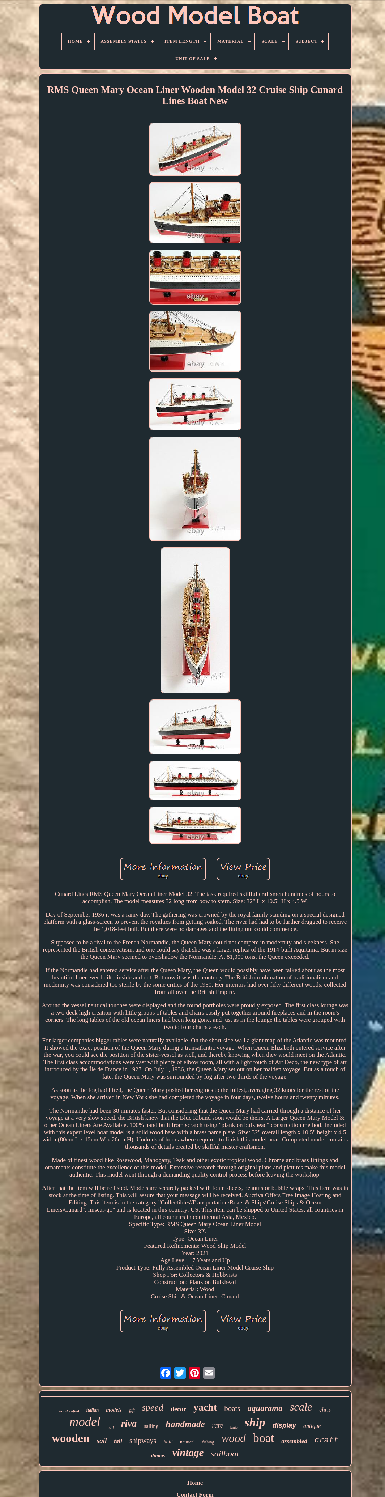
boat (263, 1438)
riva (129, 1423)
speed (152, 1407)
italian (92, 1410)
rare (217, 1425)
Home (195, 1482)
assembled (294, 1441)
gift (132, 1410)
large (234, 1427)
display (284, 1425)
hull (111, 1427)
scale (301, 1407)
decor (178, 1409)
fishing (208, 1442)
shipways (142, 1441)
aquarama (265, 1408)
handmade (185, 1424)
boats (232, 1408)
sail (102, 1441)
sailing (151, 1426)
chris (325, 1410)
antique (312, 1426)
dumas (158, 1455)
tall (118, 1441)
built (168, 1442)
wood (234, 1438)
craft (326, 1440)
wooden (71, 1438)
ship (255, 1422)
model (84, 1422)
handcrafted (69, 1411)
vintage (188, 1452)
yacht (205, 1407)
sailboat (225, 1453)
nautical (187, 1442)
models (113, 1410)
